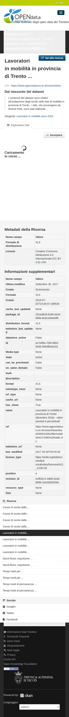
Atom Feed (12, 641)
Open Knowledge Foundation (20, 663)
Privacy (10, 654)
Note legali (11, 650)
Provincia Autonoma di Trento (28, 39)
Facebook (10, 619)
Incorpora (54, 135)
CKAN (26, 695)
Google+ (9, 606)
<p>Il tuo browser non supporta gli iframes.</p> (34, 179)
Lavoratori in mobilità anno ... (27, 44)
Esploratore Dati (18, 125)
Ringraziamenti (14, 645)
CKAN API (10, 659)
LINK (43, 262)
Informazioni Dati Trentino (20, 631)
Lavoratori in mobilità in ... (26, 48)
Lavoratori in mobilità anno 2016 (35, 116)
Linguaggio (10, 702)
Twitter (8, 613)
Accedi (59, 2)
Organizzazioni (16, 34)
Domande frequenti (16, 636)
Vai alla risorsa (52, 58)
